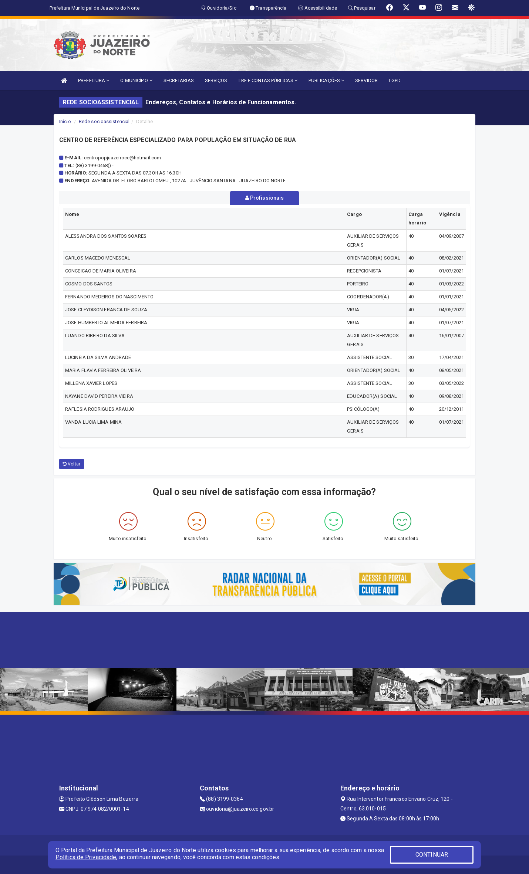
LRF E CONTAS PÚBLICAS (268, 80)
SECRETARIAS (179, 80)
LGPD (395, 80)
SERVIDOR (366, 80)
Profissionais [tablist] (264, 198)
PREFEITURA (93, 80)
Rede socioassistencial (104, 121)
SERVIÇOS (216, 80)
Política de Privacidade (85, 857)
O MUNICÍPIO (136, 80)
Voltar (71, 464)
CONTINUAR (431, 854)
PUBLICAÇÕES (326, 80)
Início (65, 121)
